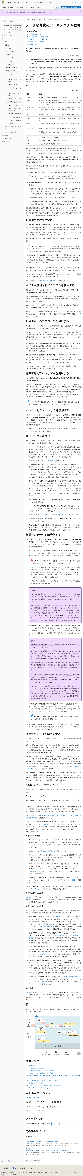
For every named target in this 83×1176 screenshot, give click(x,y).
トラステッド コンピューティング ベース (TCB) (45, 954)
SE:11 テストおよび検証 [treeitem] (14, 117)
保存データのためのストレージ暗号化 (41, 1070)
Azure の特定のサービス (33, 910)
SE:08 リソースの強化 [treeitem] (14, 105)
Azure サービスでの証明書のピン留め (41, 1073)
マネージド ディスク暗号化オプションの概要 (60, 880)
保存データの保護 (47, 461)
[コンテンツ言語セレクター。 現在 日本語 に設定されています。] (5, 1168)
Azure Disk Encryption (36, 1068)
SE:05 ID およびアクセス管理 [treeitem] (14, 94)
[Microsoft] (3, 2)
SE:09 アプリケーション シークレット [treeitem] (14, 109)
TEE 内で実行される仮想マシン (53, 917)
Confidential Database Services (38, 963)
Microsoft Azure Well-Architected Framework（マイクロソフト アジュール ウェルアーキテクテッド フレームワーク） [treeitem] (13, 29)
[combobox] (12, 21)
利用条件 (75, 1172)
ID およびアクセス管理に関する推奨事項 (55, 515)
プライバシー (37, 1172)
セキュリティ (66, 19)
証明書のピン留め (36, 645)
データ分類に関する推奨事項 (47, 280)
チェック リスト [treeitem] (10, 58)
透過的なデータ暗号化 (36, 1083)
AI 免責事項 (4, 1172)
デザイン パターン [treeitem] (11, 67)
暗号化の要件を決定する (34, 34)
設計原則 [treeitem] (8, 54)
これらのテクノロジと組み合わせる (67, 977)
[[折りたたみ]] (22, 18)
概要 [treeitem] (6, 42)
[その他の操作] (80, 19)
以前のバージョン (15, 1172)
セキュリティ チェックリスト (35, 1111)
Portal (57, 7)
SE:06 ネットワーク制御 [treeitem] (14, 99)
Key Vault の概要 (34, 1097)
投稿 (30, 1172)
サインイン (78, 2)
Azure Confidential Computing (38, 1088)
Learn (27, 19)
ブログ (24, 1172)
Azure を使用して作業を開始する (71, 7)
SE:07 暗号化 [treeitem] (11, 102)
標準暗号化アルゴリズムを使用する (37, 41)
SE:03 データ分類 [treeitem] (12, 85)
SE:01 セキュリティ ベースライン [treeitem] (14, 75)
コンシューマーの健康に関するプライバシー (57, 1172)
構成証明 (44, 982)
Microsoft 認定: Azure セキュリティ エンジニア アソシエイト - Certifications (47, 1150)
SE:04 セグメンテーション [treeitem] (14, 89)
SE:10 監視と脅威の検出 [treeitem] (14, 114)
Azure (33, 19)
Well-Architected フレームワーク (47, 19)
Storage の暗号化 (47, 851)
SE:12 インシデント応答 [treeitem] (14, 120)
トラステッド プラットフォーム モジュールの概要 (45, 1085)
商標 (2, 1175)
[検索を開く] (72, 2)
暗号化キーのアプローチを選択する (37, 39)
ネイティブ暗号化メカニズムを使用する (38, 37)
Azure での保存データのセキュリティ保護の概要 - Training (42, 1141)
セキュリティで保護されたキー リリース (46, 824)
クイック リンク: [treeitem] (11, 51)
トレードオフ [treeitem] (10, 61)
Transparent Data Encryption (44, 889)
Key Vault (28, 897)
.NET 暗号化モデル (35, 1066)
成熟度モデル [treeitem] (10, 64)
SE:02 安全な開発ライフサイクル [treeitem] (14, 80)
